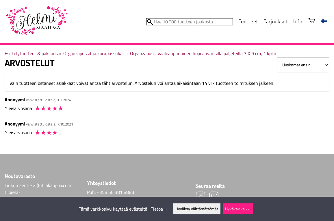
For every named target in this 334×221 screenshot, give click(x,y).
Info (297, 21)
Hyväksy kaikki (237, 209)
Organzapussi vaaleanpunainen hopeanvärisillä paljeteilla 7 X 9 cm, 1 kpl (203, 53)
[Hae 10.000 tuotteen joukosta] (189, 21)
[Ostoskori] (311, 21)
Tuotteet (248, 21)
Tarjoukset (275, 21)
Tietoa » (159, 208)
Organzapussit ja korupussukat (95, 53)
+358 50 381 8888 (115, 192)
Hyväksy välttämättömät (196, 209)
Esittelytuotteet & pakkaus (33, 53)
